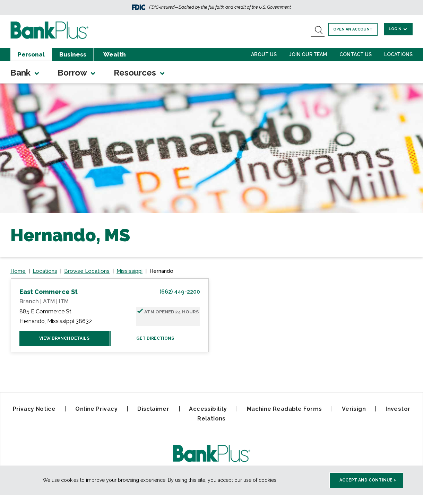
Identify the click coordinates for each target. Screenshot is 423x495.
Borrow (77, 73)
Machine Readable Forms (284, 409)
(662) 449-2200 (179, 291)
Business (72, 54)
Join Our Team (308, 54)
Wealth (114, 54)
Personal (31, 54)
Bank (25, 73)
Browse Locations (87, 271)
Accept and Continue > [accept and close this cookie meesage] (367, 480)
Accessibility (208, 409)
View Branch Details (64, 338)
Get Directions (155, 338)
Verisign (354, 409)
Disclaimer (153, 409)
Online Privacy (96, 409)
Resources (140, 73)
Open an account (353, 29)
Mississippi (129, 271)
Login (398, 29)
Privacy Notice (34, 409)
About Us (264, 54)
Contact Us (355, 54)
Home (18, 271)
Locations (398, 54)
